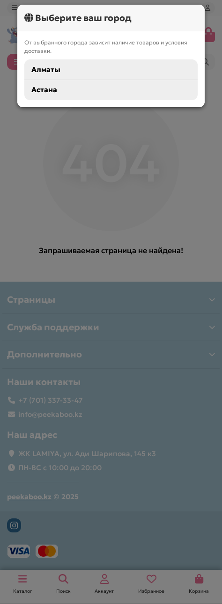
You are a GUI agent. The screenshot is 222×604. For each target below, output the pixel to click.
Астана (44, 89)
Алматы (45, 69)
